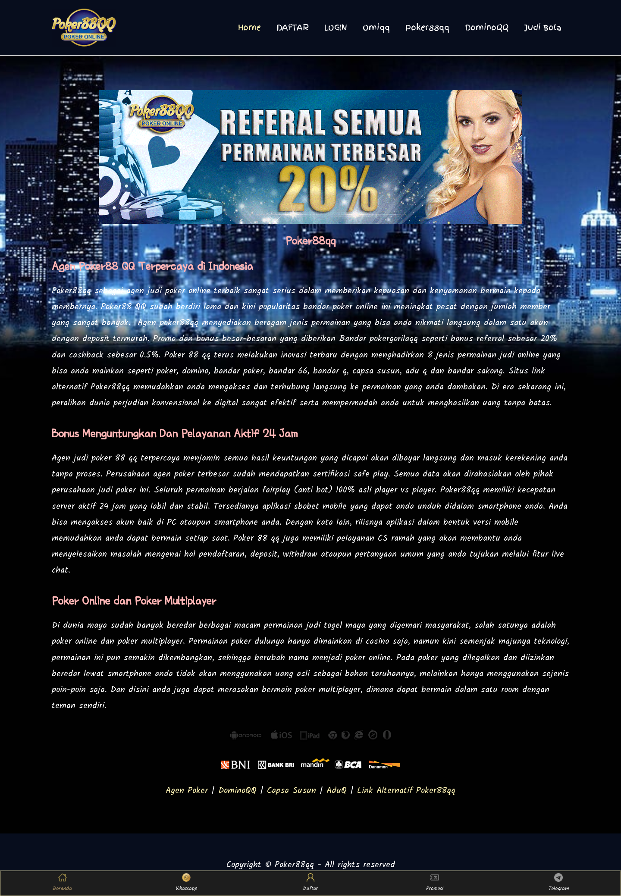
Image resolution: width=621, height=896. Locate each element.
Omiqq (376, 27)
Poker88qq (427, 27)
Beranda (62, 883)
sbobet (306, 507)
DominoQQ (486, 27)
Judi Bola (542, 27)
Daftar (310, 883)
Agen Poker (187, 791)
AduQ (336, 791)
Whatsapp (186, 883)
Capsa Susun (291, 791)
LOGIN (335, 27)
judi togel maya (335, 626)
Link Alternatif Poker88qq (406, 791)
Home (249, 27)
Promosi (434, 883)
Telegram (559, 883)
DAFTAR (292, 27)
